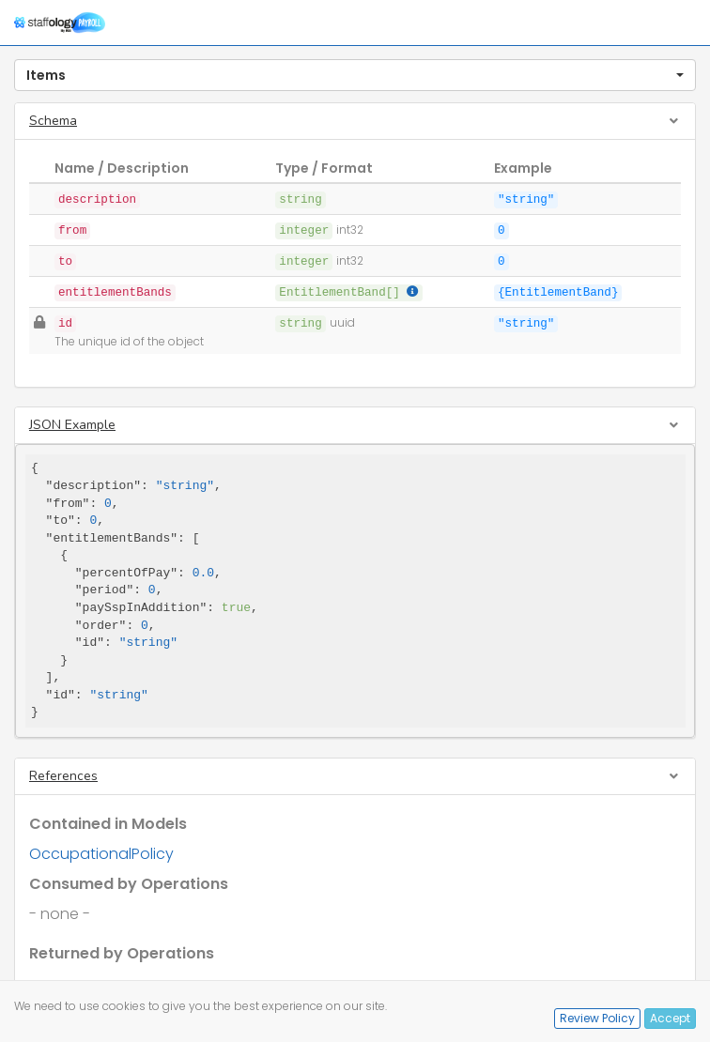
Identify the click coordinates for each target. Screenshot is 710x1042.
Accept (670, 1018)
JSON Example (72, 425)
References (63, 776)
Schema (53, 121)
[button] (355, 75)
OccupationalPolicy (101, 854)
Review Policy (597, 1018)
